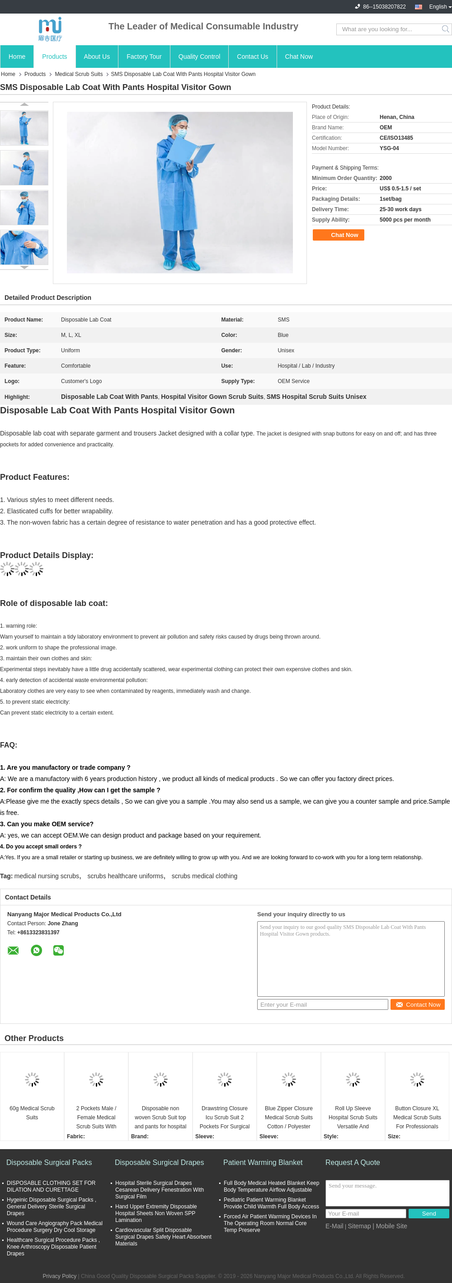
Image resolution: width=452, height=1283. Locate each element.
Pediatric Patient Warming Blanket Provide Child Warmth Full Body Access (271, 1203)
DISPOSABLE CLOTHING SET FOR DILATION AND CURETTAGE (51, 1186)
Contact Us (252, 56)
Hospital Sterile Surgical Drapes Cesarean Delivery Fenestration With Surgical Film (159, 1190)
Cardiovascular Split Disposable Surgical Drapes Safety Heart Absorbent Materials (163, 1237)
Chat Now (299, 56)
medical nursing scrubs (46, 876)
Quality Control (200, 56)
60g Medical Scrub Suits (31, 1113)
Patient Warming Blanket (262, 1162)
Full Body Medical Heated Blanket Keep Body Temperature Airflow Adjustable (271, 1186)
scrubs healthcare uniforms (125, 876)
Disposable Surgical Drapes (159, 1162)
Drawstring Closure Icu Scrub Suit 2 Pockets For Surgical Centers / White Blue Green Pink (225, 1118)
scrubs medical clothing (205, 876)
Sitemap (359, 1226)
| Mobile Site (389, 1226)
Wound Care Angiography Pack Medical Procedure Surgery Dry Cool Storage (55, 1226)
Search (446, 29)
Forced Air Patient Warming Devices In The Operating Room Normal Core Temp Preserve (270, 1223)
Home (17, 56)
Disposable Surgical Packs (49, 1162)
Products (54, 56)
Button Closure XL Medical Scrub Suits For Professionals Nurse (417, 1118)
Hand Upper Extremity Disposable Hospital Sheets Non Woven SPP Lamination (156, 1213)
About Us (97, 56)
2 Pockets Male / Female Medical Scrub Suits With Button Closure (96, 1118)
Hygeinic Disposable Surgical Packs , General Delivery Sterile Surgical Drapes (51, 1207)
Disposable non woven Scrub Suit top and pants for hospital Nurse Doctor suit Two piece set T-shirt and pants (161, 1118)
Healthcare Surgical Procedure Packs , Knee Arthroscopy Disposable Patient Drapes (53, 1247)
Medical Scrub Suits (79, 74)
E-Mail (334, 1226)
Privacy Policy (59, 1276)
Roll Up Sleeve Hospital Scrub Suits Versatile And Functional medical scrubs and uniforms (353, 1118)
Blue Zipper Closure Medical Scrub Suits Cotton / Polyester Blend (289, 1118)
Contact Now (418, 1004)
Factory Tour (144, 56)
